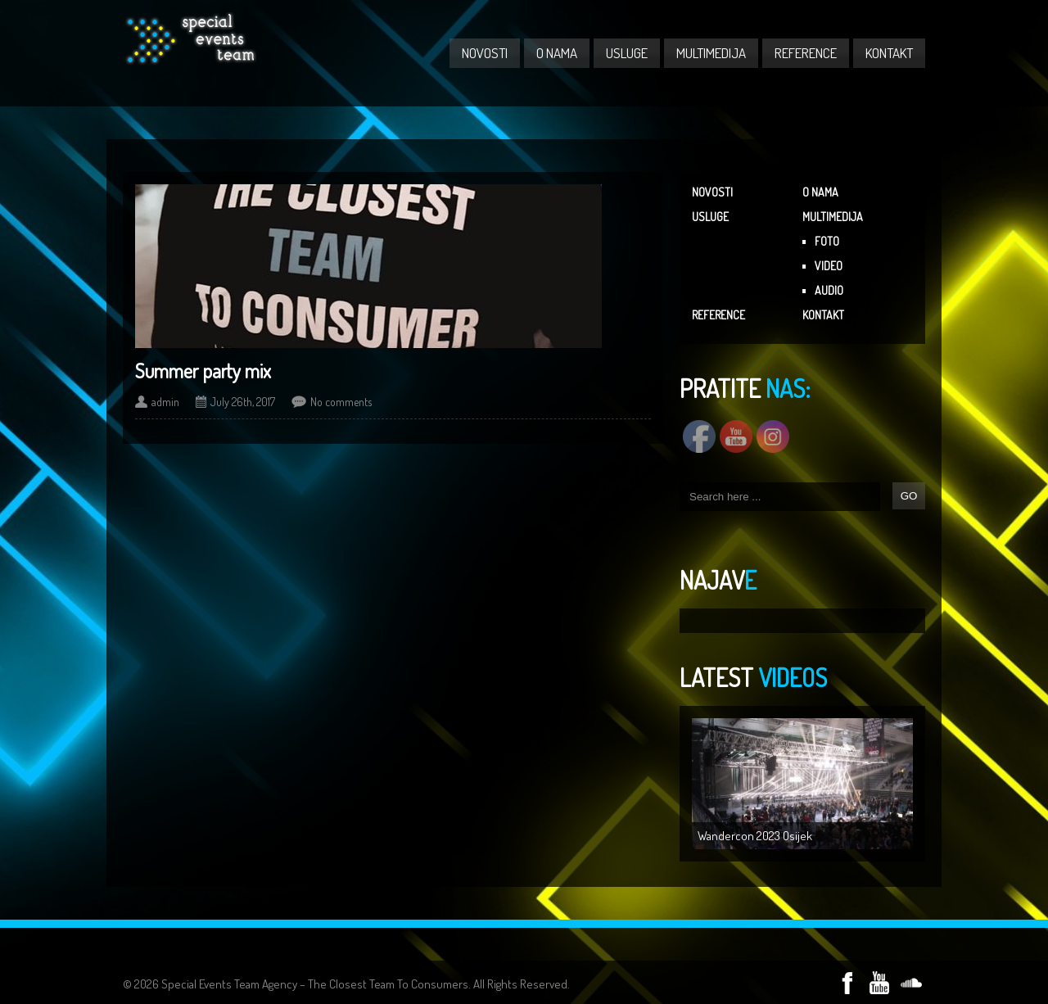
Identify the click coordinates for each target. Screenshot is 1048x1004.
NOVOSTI (485, 52)
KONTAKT (889, 52)
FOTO (827, 241)
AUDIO (829, 290)
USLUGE (627, 52)
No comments (341, 402)
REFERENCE (806, 52)
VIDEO (828, 266)
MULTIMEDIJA (711, 52)
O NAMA (556, 52)
